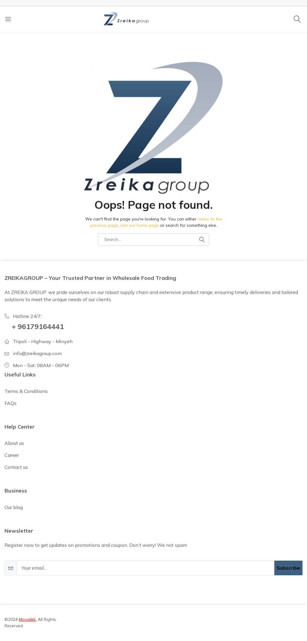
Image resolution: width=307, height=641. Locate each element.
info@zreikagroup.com (37, 353)
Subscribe (288, 568)
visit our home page (139, 225)
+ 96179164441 (38, 326)
